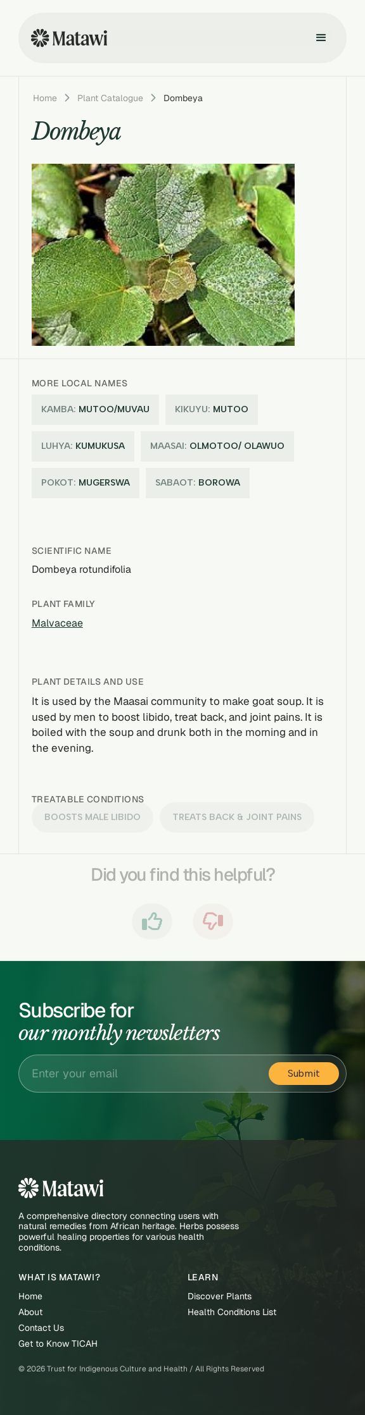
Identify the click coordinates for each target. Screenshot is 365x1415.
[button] (321, 38)
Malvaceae (57, 623)
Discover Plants (220, 1296)
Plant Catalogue (110, 98)
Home (45, 98)
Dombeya (183, 98)
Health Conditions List (232, 1312)
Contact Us (41, 1328)
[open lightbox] (166, 255)
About (30, 1312)
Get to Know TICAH (58, 1344)
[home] (66, 38)
